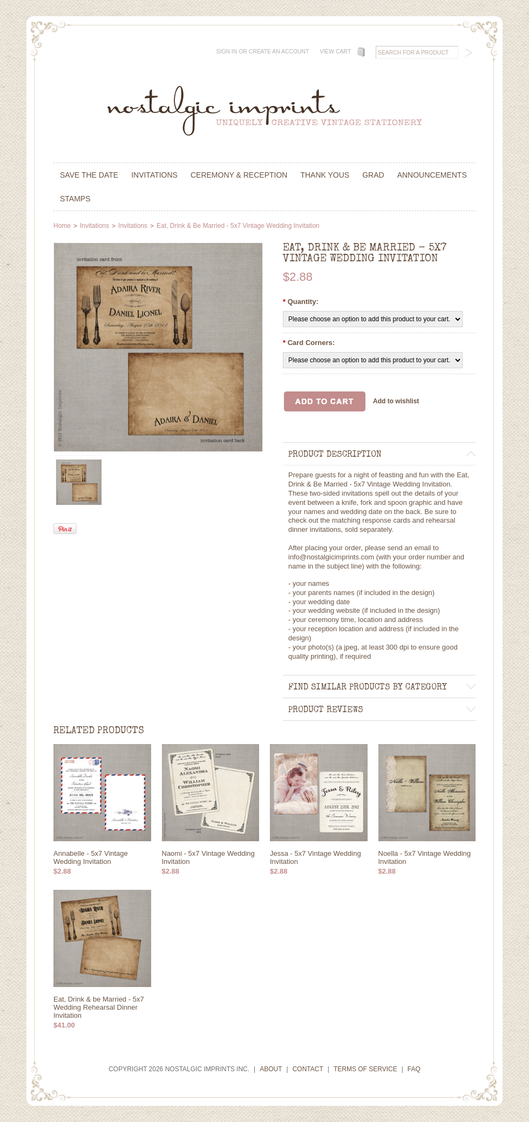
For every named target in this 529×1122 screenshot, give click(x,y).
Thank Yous (324, 175)
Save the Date (89, 175)
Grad (373, 175)
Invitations (154, 175)
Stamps (75, 198)
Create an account (279, 52)
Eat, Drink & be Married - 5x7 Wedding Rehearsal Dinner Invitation (98, 1007)
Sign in (227, 52)
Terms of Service (365, 1069)
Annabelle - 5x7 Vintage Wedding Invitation (90, 857)
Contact (308, 1069)
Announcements (432, 175)
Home (62, 225)
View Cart (335, 52)
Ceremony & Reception (239, 175)
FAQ (414, 1069)
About (271, 1069)
